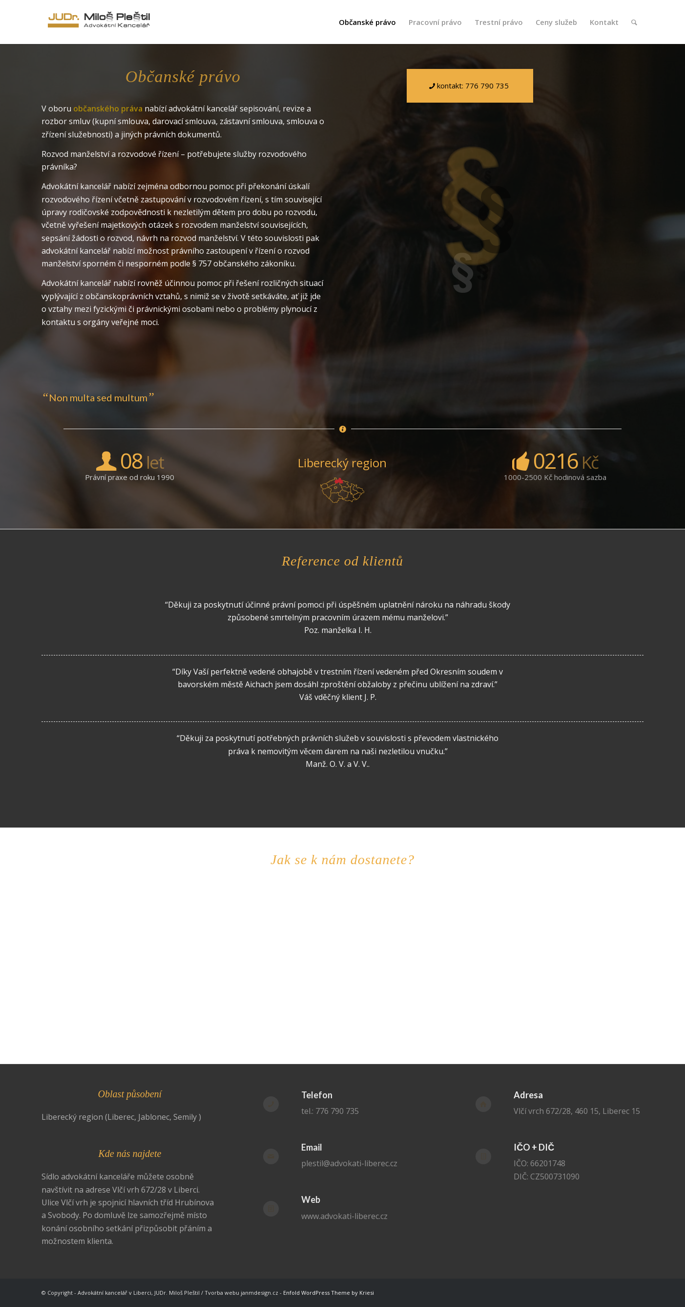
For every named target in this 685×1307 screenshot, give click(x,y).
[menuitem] (367, 22)
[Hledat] (634, 22)
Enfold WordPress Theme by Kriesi (328, 1292)
